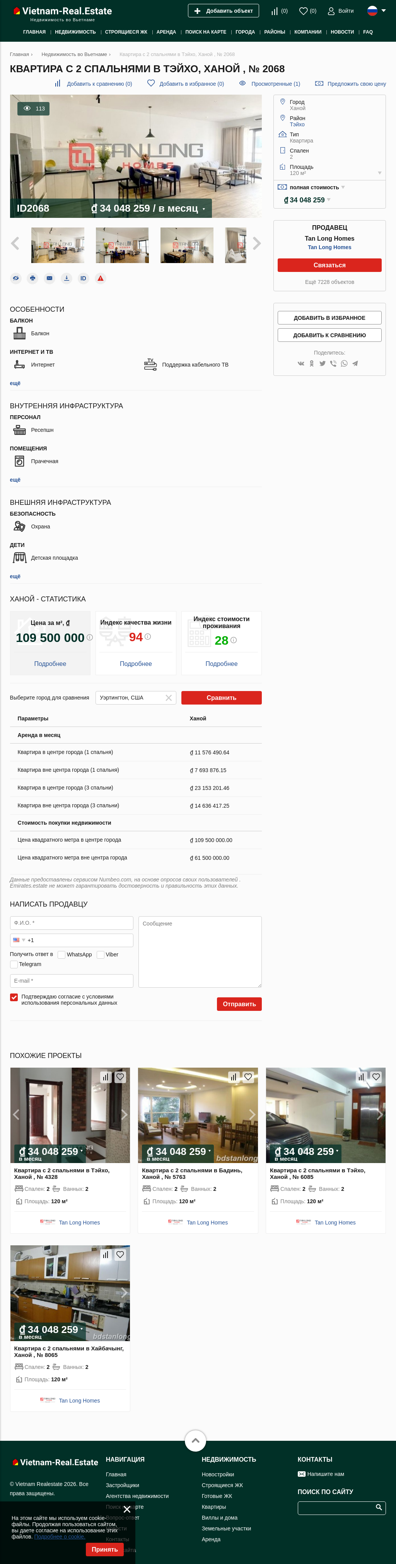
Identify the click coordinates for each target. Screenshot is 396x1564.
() (284, 11)
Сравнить (221, 691)
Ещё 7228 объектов (329, 282)
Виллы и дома (220, 1511)
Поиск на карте (125, 1500)
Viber (112, 948)
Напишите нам (325, 1467)
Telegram (30, 957)
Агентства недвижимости (137, 1489)
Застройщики (122, 1479)
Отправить (239, 998)
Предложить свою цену (357, 84)
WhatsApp (79, 948)
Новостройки (218, 1468)
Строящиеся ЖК (222, 1479)
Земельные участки (226, 1522)
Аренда (211, 1533)
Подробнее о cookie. (59, 1536)
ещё (15, 377)
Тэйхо (297, 124)
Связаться (330, 265)
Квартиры (214, 1500)
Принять (105, 1549)
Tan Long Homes (330, 247)
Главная (116, 1468)
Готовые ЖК (217, 1489)
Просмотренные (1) (275, 84)
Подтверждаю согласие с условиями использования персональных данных (70, 993)
